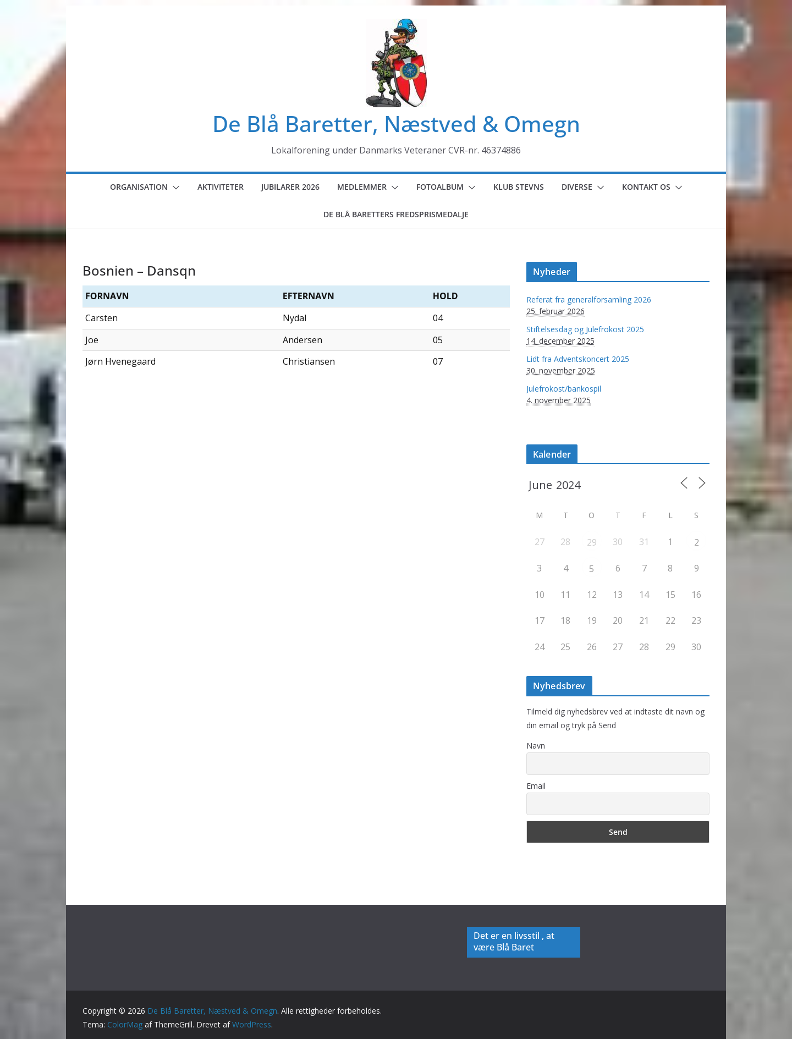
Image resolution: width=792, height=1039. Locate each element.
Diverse (577, 187)
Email (536, 785)
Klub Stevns (518, 187)
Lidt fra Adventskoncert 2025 (577, 359)
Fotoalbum (440, 187)
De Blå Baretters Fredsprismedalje (396, 214)
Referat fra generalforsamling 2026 (588, 299)
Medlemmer (362, 187)
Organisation (139, 187)
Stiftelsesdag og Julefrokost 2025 (585, 329)
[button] (174, 187)
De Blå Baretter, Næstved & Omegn (396, 123)
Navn (535, 745)
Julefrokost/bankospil (563, 388)
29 (592, 542)
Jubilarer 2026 (290, 187)
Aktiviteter (220, 187)
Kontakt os (646, 187)
